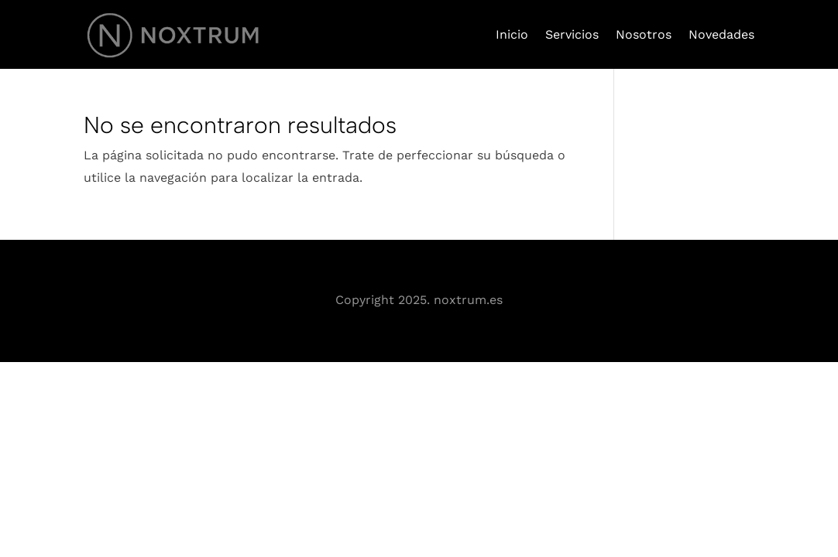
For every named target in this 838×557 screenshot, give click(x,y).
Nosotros (643, 34)
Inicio (512, 34)
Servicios (572, 34)
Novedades (721, 34)
